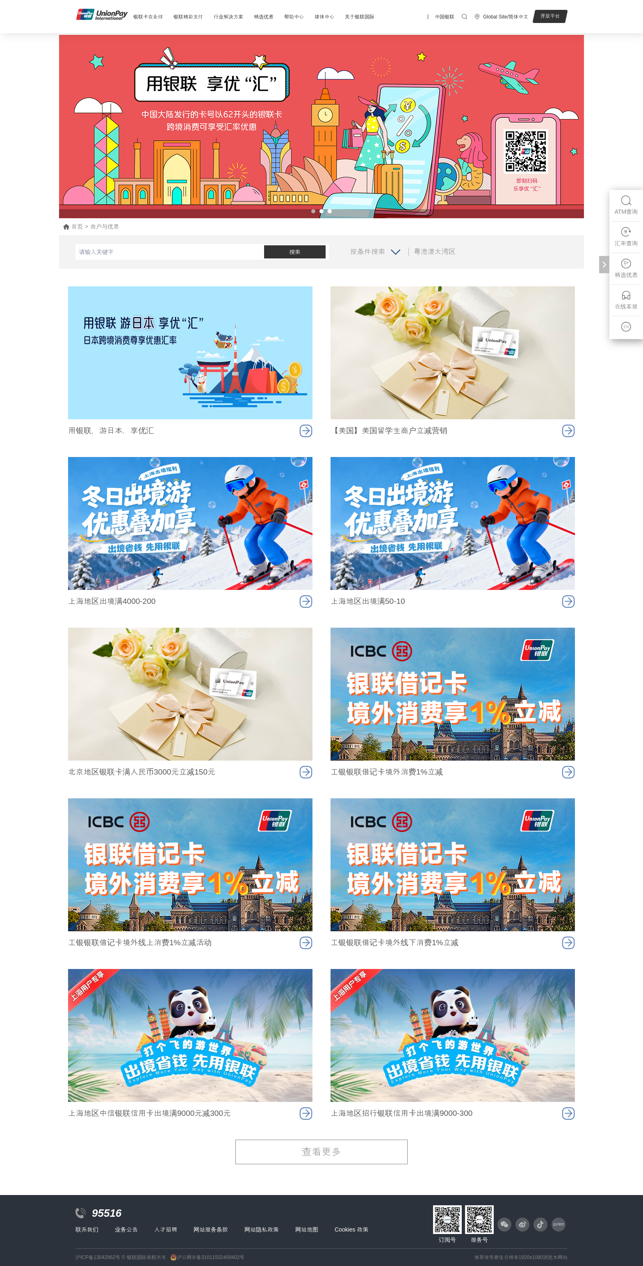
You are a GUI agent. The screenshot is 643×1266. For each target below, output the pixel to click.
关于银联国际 (359, 17)
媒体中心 (324, 17)
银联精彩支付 (188, 17)
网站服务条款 (211, 1229)
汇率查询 (626, 236)
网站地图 (306, 1229)
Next (573, 126)
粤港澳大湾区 (435, 252)
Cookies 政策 (351, 1229)
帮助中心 (294, 17)
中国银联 (444, 17)
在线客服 (626, 300)
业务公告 (126, 1229)
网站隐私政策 (261, 1229)
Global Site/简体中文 (505, 17)
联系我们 (86, 1229)
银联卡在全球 (148, 17)
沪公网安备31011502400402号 (210, 1257)
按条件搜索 (367, 252)
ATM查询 (626, 205)
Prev (69, 126)
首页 (77, 226)
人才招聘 (165, 1229)
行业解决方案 (228, 17)
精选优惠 (264, 17)
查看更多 (321, 1151)
